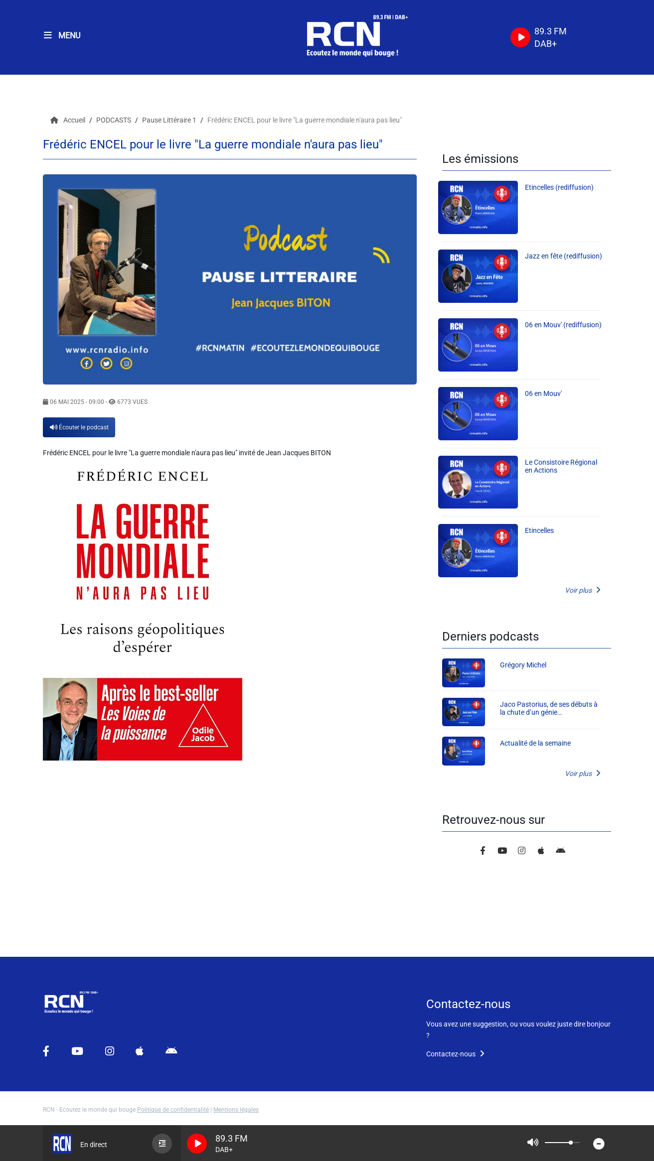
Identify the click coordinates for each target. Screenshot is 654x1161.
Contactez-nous (455, 1054)
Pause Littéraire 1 (170, 120)
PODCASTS (114, 120)
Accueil (68, 120)
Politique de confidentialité (173, 1109)
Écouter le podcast (79, 427)
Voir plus (583, 590)
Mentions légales (236, 1109)
